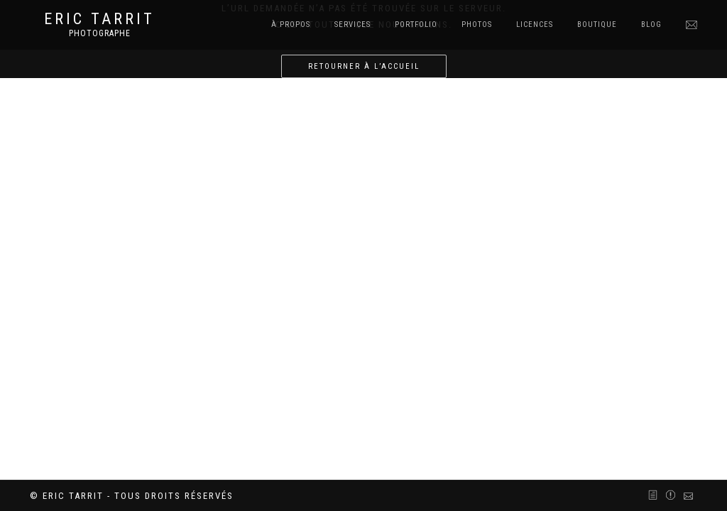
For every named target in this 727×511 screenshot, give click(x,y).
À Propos (290, 24)
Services (352, 24)
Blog (651, 24)
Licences (534, 24)
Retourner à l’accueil (364, 66)
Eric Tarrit (99, 19)
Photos (476, 24)
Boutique (597, 24)
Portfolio (416, 24)
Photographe (100, 33)
